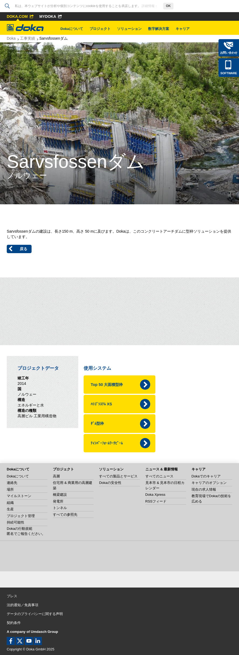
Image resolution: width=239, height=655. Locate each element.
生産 (10, 509)
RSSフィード (156, 501)
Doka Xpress (155, 495)
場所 (10, 489)
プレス (12, 596)
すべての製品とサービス (118, 476)
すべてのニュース (159, 476)
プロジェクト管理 (21, 516)
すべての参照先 (65, 515)
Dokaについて (71, 29)
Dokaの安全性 (110, 483)
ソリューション (129, 29)
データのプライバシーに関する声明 (35, 614)
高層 (56, 476)
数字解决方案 (158, 29)
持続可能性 (15, 522)
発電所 (58, 501)
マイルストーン (19, 496)
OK (168, 6)
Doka (11, 38)
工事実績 (27, 38)
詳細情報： (150, 6)
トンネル (60, 508)
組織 (10, 503)
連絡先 (12, 483)
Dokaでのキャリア (206, 476)
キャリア (183, 29)
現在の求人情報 (204, 489)
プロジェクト (100, 29)
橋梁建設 (60, 495)
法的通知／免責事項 (22, 605)
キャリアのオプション (209, 483)
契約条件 (14, 623)
